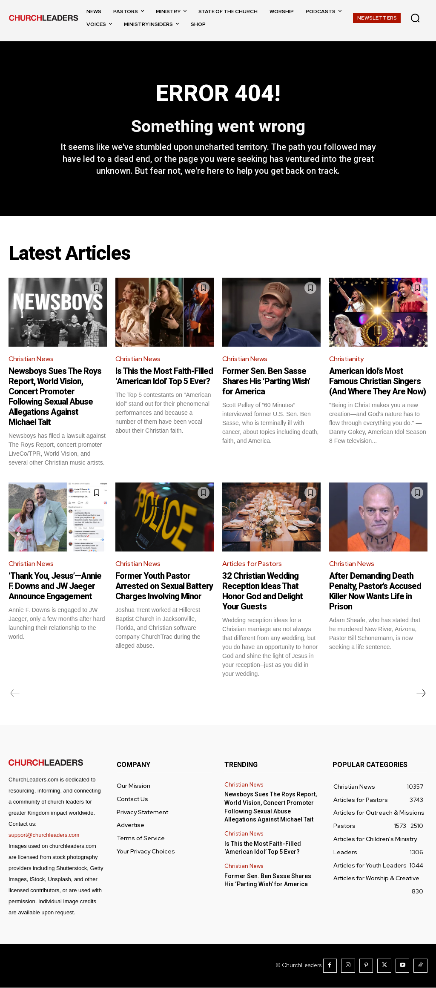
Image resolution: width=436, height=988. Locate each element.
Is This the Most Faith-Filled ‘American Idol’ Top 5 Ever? (164, 376)
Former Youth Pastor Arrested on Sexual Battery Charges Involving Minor (164, 587)
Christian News (31, 359)
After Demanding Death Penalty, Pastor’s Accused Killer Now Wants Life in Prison (375, 592)
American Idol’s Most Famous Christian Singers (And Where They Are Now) (377, 381)
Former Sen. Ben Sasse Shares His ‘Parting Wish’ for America (266, 381)
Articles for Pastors (252, 564)
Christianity (347, 359)
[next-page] (420, 694)
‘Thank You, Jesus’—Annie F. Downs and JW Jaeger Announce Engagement (55, 587)
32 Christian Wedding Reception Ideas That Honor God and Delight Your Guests (262, 592)
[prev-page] (15, 694)
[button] (415, 18)
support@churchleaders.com (44, 836)
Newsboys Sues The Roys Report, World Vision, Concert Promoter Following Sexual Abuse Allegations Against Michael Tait (55, 397)
